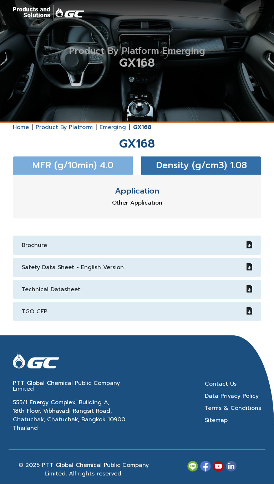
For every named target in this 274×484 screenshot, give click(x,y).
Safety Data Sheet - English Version (137, 267)
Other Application (137, 203)
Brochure (137, 245)
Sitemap (216, 420)
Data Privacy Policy (232, 396)
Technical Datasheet (137, 289)
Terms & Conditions (233, 408)
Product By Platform (64, 127)
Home (21, 127)
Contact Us (221, 384)
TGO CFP (137, 311)
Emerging (113, 127)
